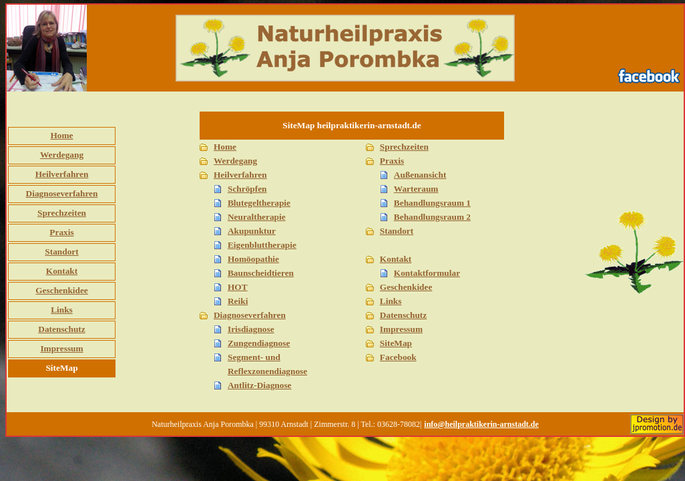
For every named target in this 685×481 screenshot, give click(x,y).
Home (61, 135)
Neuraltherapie (257, 217)
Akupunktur (252, 231)
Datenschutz (61, 329)
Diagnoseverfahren (62, 193)
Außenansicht (420, 175)
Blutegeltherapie (259, 203)
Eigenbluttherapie (262, 245)
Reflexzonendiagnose (267, 371)
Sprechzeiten (61, 213)
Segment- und (254, 357)
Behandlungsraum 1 (432, 203)
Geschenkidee (61, 290)
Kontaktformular (427, 273)
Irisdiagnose (251, 329)
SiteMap (396, 343)
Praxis (61, 232)
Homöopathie (253, 259)
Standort (61, 252)
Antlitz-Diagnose (260, 385)
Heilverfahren (62, 174)
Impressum (61, 348)
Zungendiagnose (259, 343)
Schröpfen (247, 189)
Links (62, 310)
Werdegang (61, 155)
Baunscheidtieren (261, 273)
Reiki (238, 301)
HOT (238, 287)
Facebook (398, 357)
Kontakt (61, 271)
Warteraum (416, 189)
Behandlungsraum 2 (432, 217)
